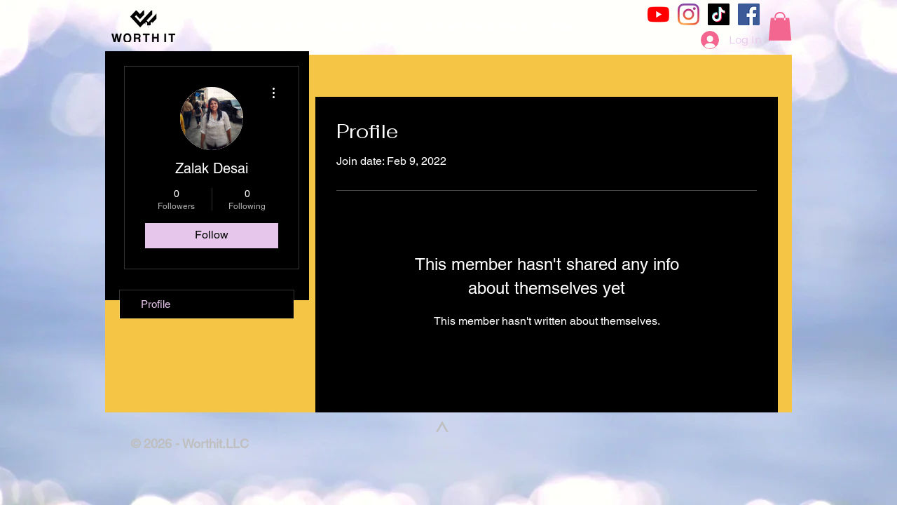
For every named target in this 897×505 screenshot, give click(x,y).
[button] (780, 26)
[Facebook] (749, 14)
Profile (155, 304)
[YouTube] (658, 14)
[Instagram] (688, 14)
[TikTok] (719, 14)
